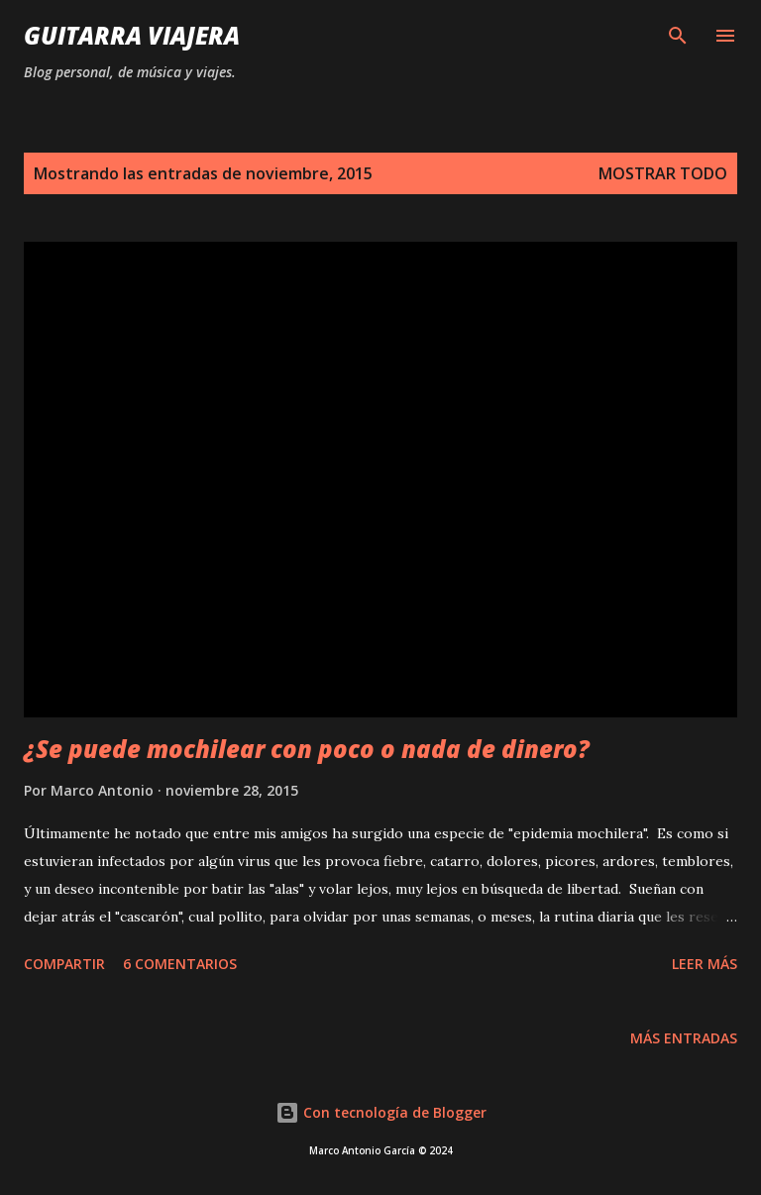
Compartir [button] (64, 963)
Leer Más (704, 963)
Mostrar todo (662, 173)
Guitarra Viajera (132, 35)
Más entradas (683, 1038)
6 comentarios (180, 963)
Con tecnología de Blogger (381, 1112)
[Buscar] (678, 36)
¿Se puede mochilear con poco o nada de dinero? (307, 748)
